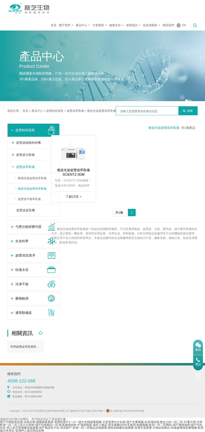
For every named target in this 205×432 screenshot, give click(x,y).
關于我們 (64, 25)
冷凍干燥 (140, 95)
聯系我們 (168, 25)
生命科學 (64, 95)
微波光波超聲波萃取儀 (101, 110)
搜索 (188, 110)
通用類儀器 (192, 95)
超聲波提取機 (25, 210)
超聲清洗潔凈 (89, 95)
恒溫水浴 (115, 95)
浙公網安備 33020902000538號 (134, 410)
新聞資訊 (132, 25)
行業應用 (98, 25)
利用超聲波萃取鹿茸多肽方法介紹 (31, 346)
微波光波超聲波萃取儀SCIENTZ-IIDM (73, 172)
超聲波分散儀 (25, 154)
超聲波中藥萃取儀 (29, 199)
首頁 (53, 25)
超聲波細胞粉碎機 (28, 142)
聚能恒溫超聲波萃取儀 (32, 178)
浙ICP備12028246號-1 (101, 410)
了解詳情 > (73, 196)
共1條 (119, 212)
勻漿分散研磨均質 (38, 95)
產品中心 (81, 25)
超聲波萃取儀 (75, 110)
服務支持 (115, 25)
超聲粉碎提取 (12, 95)
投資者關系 (150, 25)
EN (184, 25)
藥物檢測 (166, 95)
